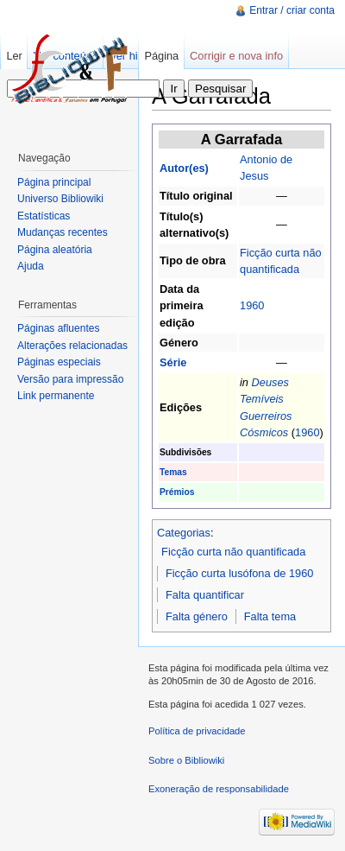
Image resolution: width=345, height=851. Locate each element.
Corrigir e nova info (236, 55)
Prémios (177, 492)
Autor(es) (184, 168)
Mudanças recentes (62, 232)
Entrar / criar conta (292, 10)
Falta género (197, 616)
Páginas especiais (59, 362)
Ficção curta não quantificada (233, 551)
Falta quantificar (205, 594)
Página (161, 55)
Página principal (54, 182)
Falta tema (270, 616)
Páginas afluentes (58, 328)
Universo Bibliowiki (60, 199)
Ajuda (30, 266)
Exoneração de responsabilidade (218, 789)
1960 (252, 305)
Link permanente (55, 396)
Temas (173, 472)
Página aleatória (54, 250)
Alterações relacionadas (72, 346)
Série (173, 362)
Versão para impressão (70, 379)
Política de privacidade (197, 731)
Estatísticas (43, 216)
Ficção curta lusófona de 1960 (239, 573)
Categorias (183, 532)
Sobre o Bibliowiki (186, 760)
